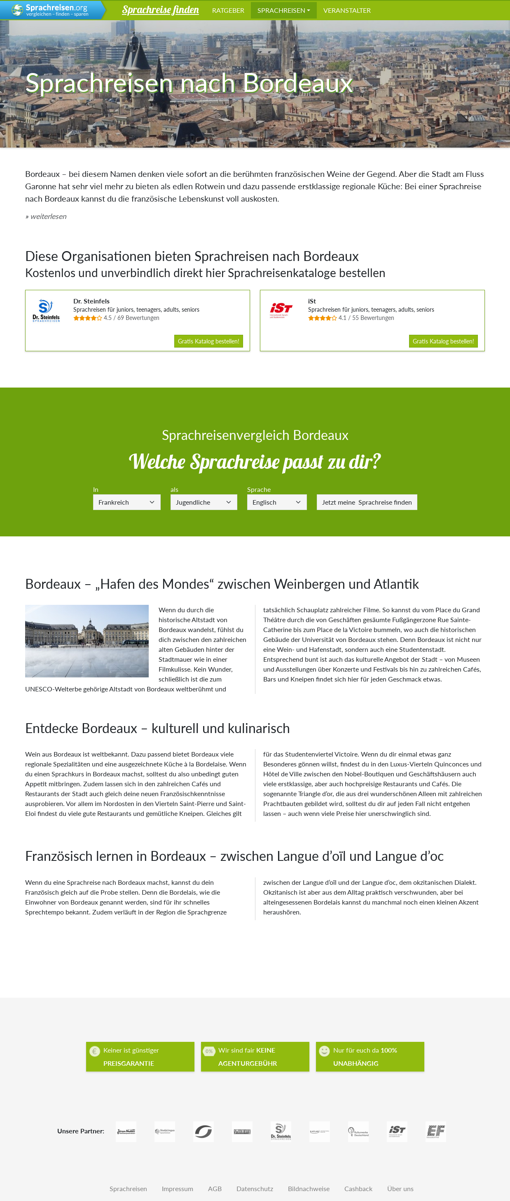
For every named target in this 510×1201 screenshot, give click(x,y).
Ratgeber (228, 10)
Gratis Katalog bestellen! (208, 341)
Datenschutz (254, 1188)
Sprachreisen (281, 10)
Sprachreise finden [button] (160, 9)
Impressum (177, 1188)
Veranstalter (347, 10)
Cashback (358, 1188)
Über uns (400, 1188)
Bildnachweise (309, 1188)
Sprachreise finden (367, 502)
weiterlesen (48, 216)
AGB (215, 1188)
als (174, 489)
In (95, 489)
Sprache (259, 489)
